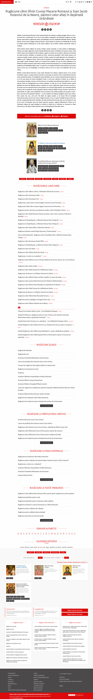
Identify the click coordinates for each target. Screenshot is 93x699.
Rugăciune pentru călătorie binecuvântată (31, 512)
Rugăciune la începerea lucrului (28, 369)
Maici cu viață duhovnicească (41, 677)
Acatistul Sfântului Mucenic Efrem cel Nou (72, 643)
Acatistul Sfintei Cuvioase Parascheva (30, 380)
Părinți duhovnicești (39, 675)
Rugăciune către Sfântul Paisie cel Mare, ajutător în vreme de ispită (42, 277)
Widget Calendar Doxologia (74, 610)
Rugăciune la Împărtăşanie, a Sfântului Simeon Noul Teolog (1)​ (40, 224)
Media (9, 686)
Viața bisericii (11, 673)
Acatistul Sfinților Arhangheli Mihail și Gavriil (32, 384)
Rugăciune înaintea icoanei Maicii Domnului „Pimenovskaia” (39, 231)
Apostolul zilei (10, 609)
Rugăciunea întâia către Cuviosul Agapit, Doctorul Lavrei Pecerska (41, 206)
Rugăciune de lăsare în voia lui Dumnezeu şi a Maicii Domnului (38, 505)
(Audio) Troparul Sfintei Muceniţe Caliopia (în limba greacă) (46, 644)
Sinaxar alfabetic (46, 528)
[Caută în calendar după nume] (30, 558)
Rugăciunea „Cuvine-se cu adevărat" (30, 464)
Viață (51, 128)
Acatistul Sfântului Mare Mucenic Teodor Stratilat (34, 394)
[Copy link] (50, 29)
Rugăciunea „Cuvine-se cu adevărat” (32, 256)
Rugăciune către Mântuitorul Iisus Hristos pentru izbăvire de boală (39, 434)
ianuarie (22, 547)
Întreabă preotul (12, 683)
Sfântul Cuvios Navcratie (76, 566)
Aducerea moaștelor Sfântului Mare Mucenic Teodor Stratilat (22, 585)
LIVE (68, 1)
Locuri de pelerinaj (42, 130)
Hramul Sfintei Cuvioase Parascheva (17, 690)
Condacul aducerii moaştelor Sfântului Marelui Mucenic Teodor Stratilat (45, 639)
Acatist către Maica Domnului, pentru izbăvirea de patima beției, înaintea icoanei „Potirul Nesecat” (74, 631)
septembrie (53, 547)
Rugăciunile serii (23, 354)
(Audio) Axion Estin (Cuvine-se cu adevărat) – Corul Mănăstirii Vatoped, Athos (45, 321)
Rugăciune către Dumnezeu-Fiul (30, 199)
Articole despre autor (53, 170)
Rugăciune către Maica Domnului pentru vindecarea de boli (72, 635)
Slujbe (55, 179)
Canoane (30, 179)
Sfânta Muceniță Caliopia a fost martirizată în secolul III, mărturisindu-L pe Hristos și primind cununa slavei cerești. (51, 570)
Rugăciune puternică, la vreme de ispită (31, 516)
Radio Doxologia (38, 690)
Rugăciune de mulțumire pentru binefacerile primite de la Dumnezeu (40, 401)
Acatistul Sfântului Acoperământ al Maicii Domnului (34, 376)
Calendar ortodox (46, 542)
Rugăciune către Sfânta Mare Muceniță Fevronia (36, 296)
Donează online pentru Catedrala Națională (70, 681)
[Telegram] (89, 1)
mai (38, 547)
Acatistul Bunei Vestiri (25, 475)
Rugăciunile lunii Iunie (46, 186)
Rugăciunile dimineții (25, 350)
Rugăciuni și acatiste (75, 622)
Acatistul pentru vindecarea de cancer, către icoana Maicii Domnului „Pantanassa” (75, 627)
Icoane (55, 128)
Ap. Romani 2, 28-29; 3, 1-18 (11, 615)
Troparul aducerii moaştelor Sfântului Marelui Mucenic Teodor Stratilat (45, 635)
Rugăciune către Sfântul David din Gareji (33, 252)
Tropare (62, 179)
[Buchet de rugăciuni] (74, 1)
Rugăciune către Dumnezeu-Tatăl (31, 195)
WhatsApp (48, 116)
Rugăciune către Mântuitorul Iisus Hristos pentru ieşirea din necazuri (40, 431)
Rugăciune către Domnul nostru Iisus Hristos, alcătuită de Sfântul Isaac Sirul (43, 427)
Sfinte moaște (42, 148)
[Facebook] (78, 1)
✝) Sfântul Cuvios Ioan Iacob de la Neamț (51, 143)
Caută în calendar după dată (49, 557)
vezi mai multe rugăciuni (46, 405)
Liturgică (10, 679)
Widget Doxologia (38, 688)
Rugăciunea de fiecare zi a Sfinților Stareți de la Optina (38, 273)
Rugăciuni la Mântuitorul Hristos (46, 414)
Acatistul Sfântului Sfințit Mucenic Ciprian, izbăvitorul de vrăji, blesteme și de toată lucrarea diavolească (74, 660)
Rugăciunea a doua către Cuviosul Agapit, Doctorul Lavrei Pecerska (41, 203)
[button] (17, 2)
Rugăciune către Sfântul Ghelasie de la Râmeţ (35, 303)
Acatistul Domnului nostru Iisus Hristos (31, 420)
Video (40, 132)
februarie (27, 547)
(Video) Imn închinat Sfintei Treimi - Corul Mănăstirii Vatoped (40, 311)
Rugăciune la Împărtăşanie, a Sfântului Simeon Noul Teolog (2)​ (40, 220)
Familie (10, 677)
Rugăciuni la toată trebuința (46, 488)
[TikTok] (83, 1)
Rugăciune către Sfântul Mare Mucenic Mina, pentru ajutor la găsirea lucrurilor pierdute (46, 493)
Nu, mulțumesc (79, 695)
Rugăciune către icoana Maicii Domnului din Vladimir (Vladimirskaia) (42, 281)
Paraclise (38, 179)
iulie (44, 547)
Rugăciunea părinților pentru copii (29, 497)
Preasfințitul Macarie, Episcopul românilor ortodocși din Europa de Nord (51, 162)
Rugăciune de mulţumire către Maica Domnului (33, 398)
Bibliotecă (10, 681)
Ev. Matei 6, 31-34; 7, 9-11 (39, 615)
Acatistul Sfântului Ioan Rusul (69, 649)
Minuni (55, 146)
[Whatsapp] (45, 29)
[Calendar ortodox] (70, 1)
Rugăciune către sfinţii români (30, 266)
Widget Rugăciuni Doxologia (74, 614)
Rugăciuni (46, 7)
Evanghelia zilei (39, 609)
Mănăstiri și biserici (43, 170)
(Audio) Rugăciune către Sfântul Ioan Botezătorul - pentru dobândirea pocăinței (46, 331)
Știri (9, 688)
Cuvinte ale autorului (43, 166)
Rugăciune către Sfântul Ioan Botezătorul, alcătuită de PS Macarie (41, 285)
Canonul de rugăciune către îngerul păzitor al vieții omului (36, 365)
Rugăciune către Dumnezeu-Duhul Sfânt (33, 241)
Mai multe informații (18, 698)
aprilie (35, 547)
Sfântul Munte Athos (52, 130)
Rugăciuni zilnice (47, 344)
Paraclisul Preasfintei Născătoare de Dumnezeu (33, 358)
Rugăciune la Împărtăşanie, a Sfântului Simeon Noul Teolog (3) (40, 245)
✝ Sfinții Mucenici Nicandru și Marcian (21, 566)
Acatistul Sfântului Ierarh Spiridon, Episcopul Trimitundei (73, 639)
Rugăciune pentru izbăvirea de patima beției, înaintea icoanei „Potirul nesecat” (43, 460)
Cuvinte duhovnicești (53, 166)
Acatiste (23, 179)
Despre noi (62, 677)
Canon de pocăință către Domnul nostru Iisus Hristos (35, 362)
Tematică (36, 679)
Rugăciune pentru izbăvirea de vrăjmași (30, 508)
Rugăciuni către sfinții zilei (46, 622)
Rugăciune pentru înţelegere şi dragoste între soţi (36, 299)
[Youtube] (80, 1)
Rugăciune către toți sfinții (28, 249)
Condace (70, 179)
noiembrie (64, 547)
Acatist (40, 128)
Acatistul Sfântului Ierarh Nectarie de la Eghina (74, 646)
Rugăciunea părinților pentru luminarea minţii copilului (35, 501)
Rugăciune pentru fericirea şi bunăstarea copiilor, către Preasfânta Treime (44, 210)
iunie (41, 547)
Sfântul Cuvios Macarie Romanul (48, 125)
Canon (12, 596)
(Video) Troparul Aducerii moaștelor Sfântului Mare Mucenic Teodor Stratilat (46, 648)
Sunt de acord (72, 695)
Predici (60, 130)
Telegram (65, 116)
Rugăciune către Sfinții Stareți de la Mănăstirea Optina (38, 270)
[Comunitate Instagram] (87, 1)
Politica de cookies (64, 679)
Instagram (56, 116)
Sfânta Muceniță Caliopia (48, 566)
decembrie (70, 547)
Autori (35, 673)
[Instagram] (82, 1)
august (47, 547)
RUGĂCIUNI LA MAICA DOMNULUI (46, 451)
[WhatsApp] (85, 1)
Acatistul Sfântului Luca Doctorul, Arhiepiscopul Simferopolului (74, 652)
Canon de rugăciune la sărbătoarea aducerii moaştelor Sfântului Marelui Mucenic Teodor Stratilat (44, 631)
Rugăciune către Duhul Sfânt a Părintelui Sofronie (36, 227)
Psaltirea (21, 373)
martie (31, 547)
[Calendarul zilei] (72, 1)
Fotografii (45, 132)
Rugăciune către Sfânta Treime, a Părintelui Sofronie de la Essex (41, 191)
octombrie (58, 547)
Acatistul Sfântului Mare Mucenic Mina (72, 656)
